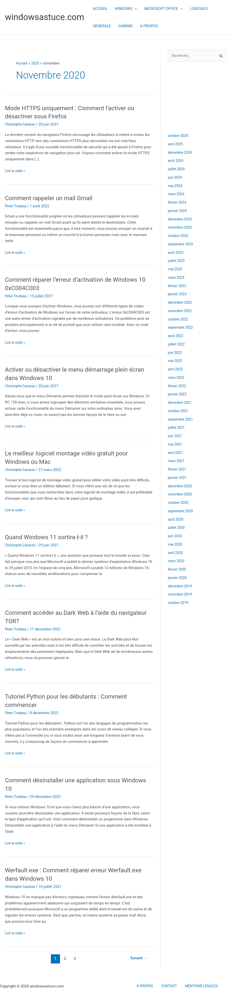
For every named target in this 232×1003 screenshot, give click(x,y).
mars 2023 (177, 278)
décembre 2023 (180, 219)
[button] (134, 8)
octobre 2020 (179, 503)
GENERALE (102, 26)
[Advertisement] (197, 97)
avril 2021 (176, 453)
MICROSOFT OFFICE (163, 8)
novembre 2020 (180, 494)
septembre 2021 (181, 419)
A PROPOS (149, 26)
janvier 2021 (178, 478)
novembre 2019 (180, 595)
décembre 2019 (180, 586)
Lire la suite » (15, 171)
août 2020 (176, 519)
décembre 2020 (180, 486)
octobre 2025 (179, 136)
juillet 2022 (177, 344)
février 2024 (177, 203)
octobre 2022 (179, 319)
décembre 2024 (180, 152)
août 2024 (176, 161)
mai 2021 (175, 445)
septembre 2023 (181, 244)
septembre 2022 (181, 328)
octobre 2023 (179, 236)
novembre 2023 (180, 228)
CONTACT (168, 986)
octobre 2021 (179, 411)
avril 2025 (176, 144)
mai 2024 (175, 186)
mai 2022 (175, 361)
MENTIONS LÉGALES (197, 986)
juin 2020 (175, 536)
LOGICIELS (199, 8)
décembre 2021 (180, 403)
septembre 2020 (181, 511)
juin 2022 (175, 353)
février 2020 (177, 570)
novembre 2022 (180, 311)
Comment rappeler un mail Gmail (52, 198)
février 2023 (177, 286)
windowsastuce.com (44, 17)
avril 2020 (176, 553)
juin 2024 (175, 178)
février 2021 (177, 470)
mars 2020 (177, 561)
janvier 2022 (178, 394)
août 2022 (176, 336)
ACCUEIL (100, 8)
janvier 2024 (178, 211)
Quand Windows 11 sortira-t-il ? (49, 537)
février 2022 (177, 386)
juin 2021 (175, 436)
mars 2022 (177, 378)
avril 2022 (176, 369)
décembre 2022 (180, 303)
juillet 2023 (177, 261)
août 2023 (176, 253)
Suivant (138, 958)
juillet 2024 (177, 169)
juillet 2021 (177, 428)
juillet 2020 (177, 528)
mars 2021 (177, 461)
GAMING (125, 26)
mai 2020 (175, 545)
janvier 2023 (178, 294)
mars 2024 (177, 194)
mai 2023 (175, 269)
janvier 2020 (178, 578)
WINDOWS (126, 8)
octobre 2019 (179, 603)
